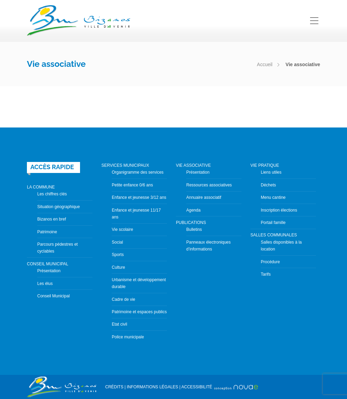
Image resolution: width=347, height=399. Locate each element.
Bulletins (194, 229)
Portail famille (273, 222)
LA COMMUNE (41, 187)
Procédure (270, 261)
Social (117, 242)
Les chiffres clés (52, 194)
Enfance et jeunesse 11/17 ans (136, 213)
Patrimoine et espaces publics (139, 311)
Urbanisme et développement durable (139, 283)
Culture (118, 267)
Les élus (45, 283)
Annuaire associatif (203, 197)
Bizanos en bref (51, 219)
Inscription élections (279, 210)
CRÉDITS (114, 387)
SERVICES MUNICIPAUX (125, 165)
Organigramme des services (137, 172)
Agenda (193, 210)
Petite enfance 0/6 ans (132, 185)
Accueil (264, 64)
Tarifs (266, 274)
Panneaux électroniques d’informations (208, 246)
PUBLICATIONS (191, 222)
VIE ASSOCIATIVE (193, 165)
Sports (118, 254)
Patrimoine (47, 231)
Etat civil (119, 324)
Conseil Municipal (53, 296)
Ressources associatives (209, 185)
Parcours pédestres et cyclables (57, 248)
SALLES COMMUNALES (273, 235)
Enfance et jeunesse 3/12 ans (139, 197)
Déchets (268, 185)
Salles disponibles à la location (281, 246)
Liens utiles (271, 172)
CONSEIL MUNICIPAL (47, 264)
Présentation (48, 270)
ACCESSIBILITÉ (196, 387)
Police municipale (128, 337)
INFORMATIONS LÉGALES (152, 387)
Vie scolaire (122, 229)
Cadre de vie (123, 299)
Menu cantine (273, 197)
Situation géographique (58, 206)
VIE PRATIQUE (264, 165)
